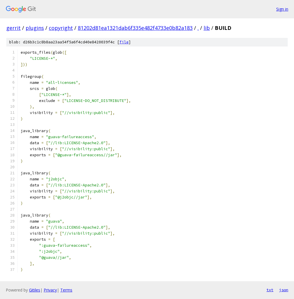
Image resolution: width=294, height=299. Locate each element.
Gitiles (34, 290)
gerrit (13, 27)
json (283, 289)
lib (207, 27)
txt (269, 289)
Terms (66, 290)
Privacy (50, 290)
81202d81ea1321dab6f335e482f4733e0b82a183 (135, 27)
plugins (35, 27)
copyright (61, 27)
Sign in (282, 9)
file (124, 42)
